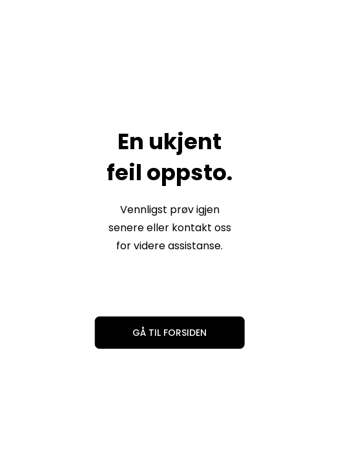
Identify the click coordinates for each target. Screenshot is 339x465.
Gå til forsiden (169, 332)
